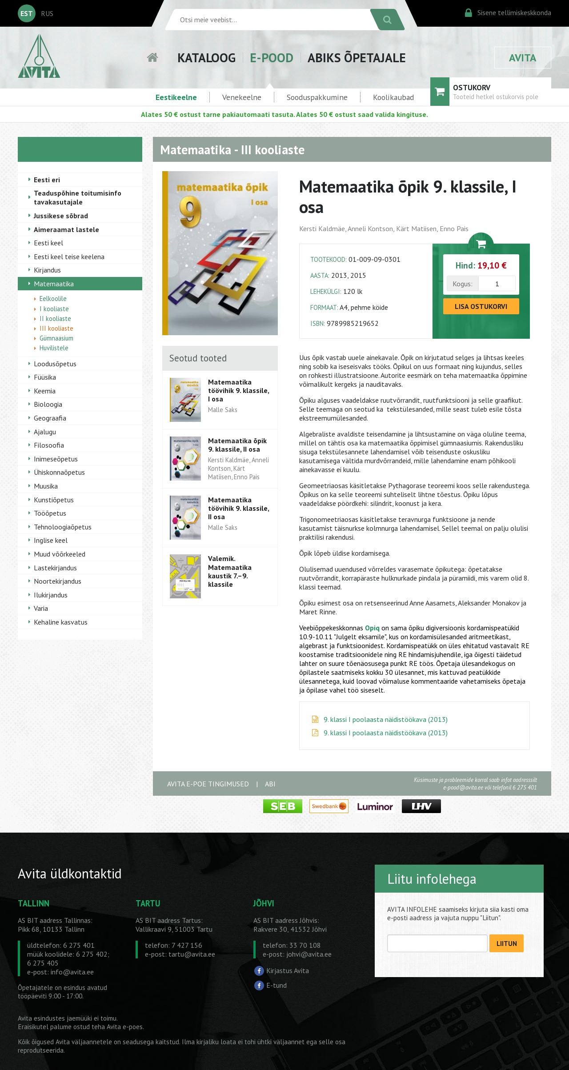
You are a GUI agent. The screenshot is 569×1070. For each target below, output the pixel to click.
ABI (270, 783)
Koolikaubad (393, 97)
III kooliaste (56, 328)
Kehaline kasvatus (61, 621)
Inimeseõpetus (56, 458)
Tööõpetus (50, 513)
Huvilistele (54, 348)
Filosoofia (49, 445)
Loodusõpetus (55, 363)
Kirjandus (47, 269)
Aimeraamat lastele (66, 229)
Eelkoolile (53, 298)
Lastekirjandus (55, 567)
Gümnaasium (56, 338)
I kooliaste (54, 309)
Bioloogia (48, 404)
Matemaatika (54, 283)
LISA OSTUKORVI (481, 306)
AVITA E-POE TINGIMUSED (208, 783)
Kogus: (463, 283)
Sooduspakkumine (317, 97)
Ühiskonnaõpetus (59, 472)
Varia (41, 608)
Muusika (46, 485)
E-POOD (271, 57)
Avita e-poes (125, 1026)
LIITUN (507, 943)
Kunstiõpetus (54, 499)
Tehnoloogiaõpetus (63, 526)
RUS (47, 13)
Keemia (45, 390)
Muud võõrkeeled (59, 553)
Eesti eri (47, 179)
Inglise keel (51, 540)
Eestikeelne (176, 97)
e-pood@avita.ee (463, 787)
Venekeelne (241, 97)
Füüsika (45, 377)
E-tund (276, 985)
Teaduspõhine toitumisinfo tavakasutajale (77, 197)
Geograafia (50, 417)
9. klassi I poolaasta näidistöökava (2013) (386, 719)
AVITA (523, 57)
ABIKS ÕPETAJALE (357, 57)
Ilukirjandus (51, 594)
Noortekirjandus (57, 581)
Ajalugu (45, 431)
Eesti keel (48, 242)
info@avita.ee (72, 971)
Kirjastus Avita (287, 970)
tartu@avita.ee (191, 954)
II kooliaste (55, 318)
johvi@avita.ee (309, 954)
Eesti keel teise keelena (69, 256)
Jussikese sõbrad (61, 215)
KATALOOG (206, 57)
